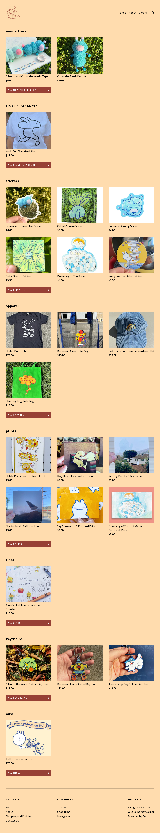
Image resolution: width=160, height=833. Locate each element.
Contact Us (12, 820)
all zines (14, 623)
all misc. (14, 772)
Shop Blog (63, 812)
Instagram (63, 816)
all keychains (17, 698)
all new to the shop (22, 90)
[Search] (153, 13)
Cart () (143, 12)
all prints (15, 544)
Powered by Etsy (138, 816)
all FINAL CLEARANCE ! (22, 165)
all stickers (16, 290)
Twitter (61, 807)
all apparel (16, 415)
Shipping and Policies (18, 816)
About (132, 12)
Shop (123, 12)
